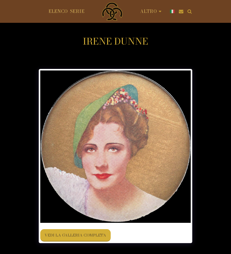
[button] (181, 11)
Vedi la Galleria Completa (75, 235)
